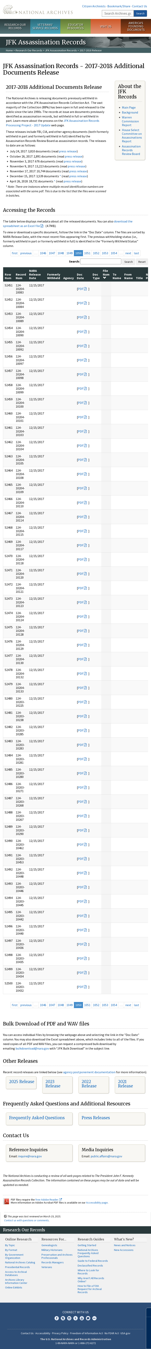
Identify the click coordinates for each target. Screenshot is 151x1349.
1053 (105, 253)
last (136, 253)
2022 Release (89, 1083)
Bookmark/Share (118, 6)
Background (130, 112)
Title (139, 278)
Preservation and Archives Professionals (57, 1256)
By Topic (10, 1245)
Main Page (129, 107)
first (15, 253)
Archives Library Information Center (16, 1281)
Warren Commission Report (130, 121)
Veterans (46, 1267)
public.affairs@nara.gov (106, 1156)
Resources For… (53, 1239)
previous (26, 253)
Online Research (18, 1239)
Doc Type (96, 276)
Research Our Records (15, 26)
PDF (80, 289)
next (128, 253)
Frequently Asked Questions (37, 1117)
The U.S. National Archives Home (38, 9)
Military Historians (52, 1250)
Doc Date (80, 276)
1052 (96, 253)
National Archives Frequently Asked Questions (88, 1253)
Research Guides (91, 1239)
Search (140, 13)
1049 (69, 253)
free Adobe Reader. (48, 1199)
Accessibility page (97, 1202)
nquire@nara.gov (30, 1156)
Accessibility (42, 1333)
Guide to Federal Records (93, 1261)
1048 (61, 253)
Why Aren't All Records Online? (91, 1279)
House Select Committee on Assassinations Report (132, 135)
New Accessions (124, 1250)
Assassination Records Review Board (131, 150)
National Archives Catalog (20, 1262)
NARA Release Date (35, 274)
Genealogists (49, 1245)
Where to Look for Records (88, 1271)
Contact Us (139, 6)
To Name (117, 276)
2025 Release (21, 1081)
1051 (87, 253)
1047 (52, 253)
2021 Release (125, 1083)
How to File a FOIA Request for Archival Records (90, 1289)
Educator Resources (75, 26)
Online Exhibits (13, 1287)
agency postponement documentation (89, 1072)
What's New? (124, 1239)
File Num (106, 274)
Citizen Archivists (94, 6)
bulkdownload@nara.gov (32, 1048)
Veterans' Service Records (45, 26)
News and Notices (124, 1245)
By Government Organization (14, 1256)
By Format (11, 1250)
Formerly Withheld (53, 276)
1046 (43, 253)
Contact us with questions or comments (26, 1220)
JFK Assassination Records (61, 50)
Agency (68, 278)
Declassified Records (90, 1265)
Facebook (56, 1318)
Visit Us (105, 26)
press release (68, 151)
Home (9, 50)
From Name (128, 276)
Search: (74, 261)
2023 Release (52, 1083)
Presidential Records (17, 1267)
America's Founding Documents (136, 26)
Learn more (116, 1342)
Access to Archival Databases (16, 1273)
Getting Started (87, 1245)
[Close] (146, 1312)
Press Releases (96, 1117)
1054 (114, 253)
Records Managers (52, 1262)
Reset (141, 262)
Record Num (21, 276)
